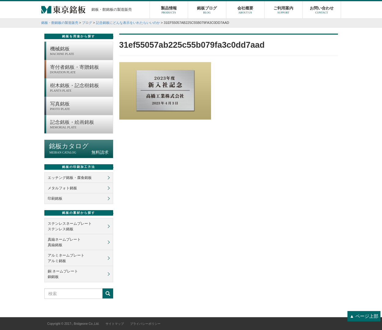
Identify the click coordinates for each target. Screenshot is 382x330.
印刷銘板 (55, 198)
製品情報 (169, 11)
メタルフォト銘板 (62, 188)
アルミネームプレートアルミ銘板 (66, 258)
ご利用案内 (283, 11)
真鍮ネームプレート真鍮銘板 (64, 242)
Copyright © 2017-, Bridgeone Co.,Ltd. (73, 323)
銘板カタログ (79, 149)
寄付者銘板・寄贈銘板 (80, 70)
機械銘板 (80, 51)
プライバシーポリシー (145, 323)
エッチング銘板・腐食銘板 (70, 178)
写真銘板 (80, 106)
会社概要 (245, 11)
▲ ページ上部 (364, 316)
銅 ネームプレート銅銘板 (63, 274)
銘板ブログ (207, 11)
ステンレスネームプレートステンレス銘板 (70, 226)
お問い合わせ (322, 11)
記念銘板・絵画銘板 (80, 125)
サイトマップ (115, 323)
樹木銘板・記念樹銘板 (80, 88)
